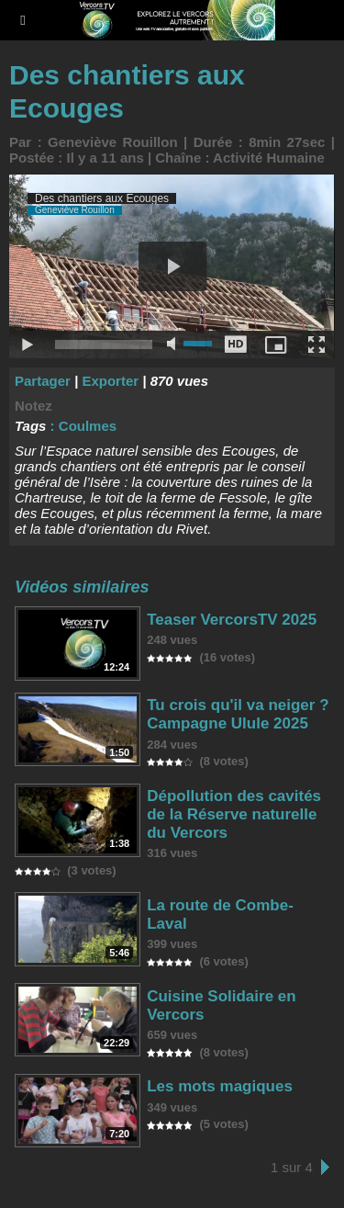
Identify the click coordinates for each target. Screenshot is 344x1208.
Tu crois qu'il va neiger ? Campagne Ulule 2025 (237, 714)
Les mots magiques (220, 1086)
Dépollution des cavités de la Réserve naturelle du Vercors (234, 814)
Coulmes (88, 426)
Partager (43, 381)
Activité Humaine (269, 157)
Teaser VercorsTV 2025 (231, 619)
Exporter (110, 381)
